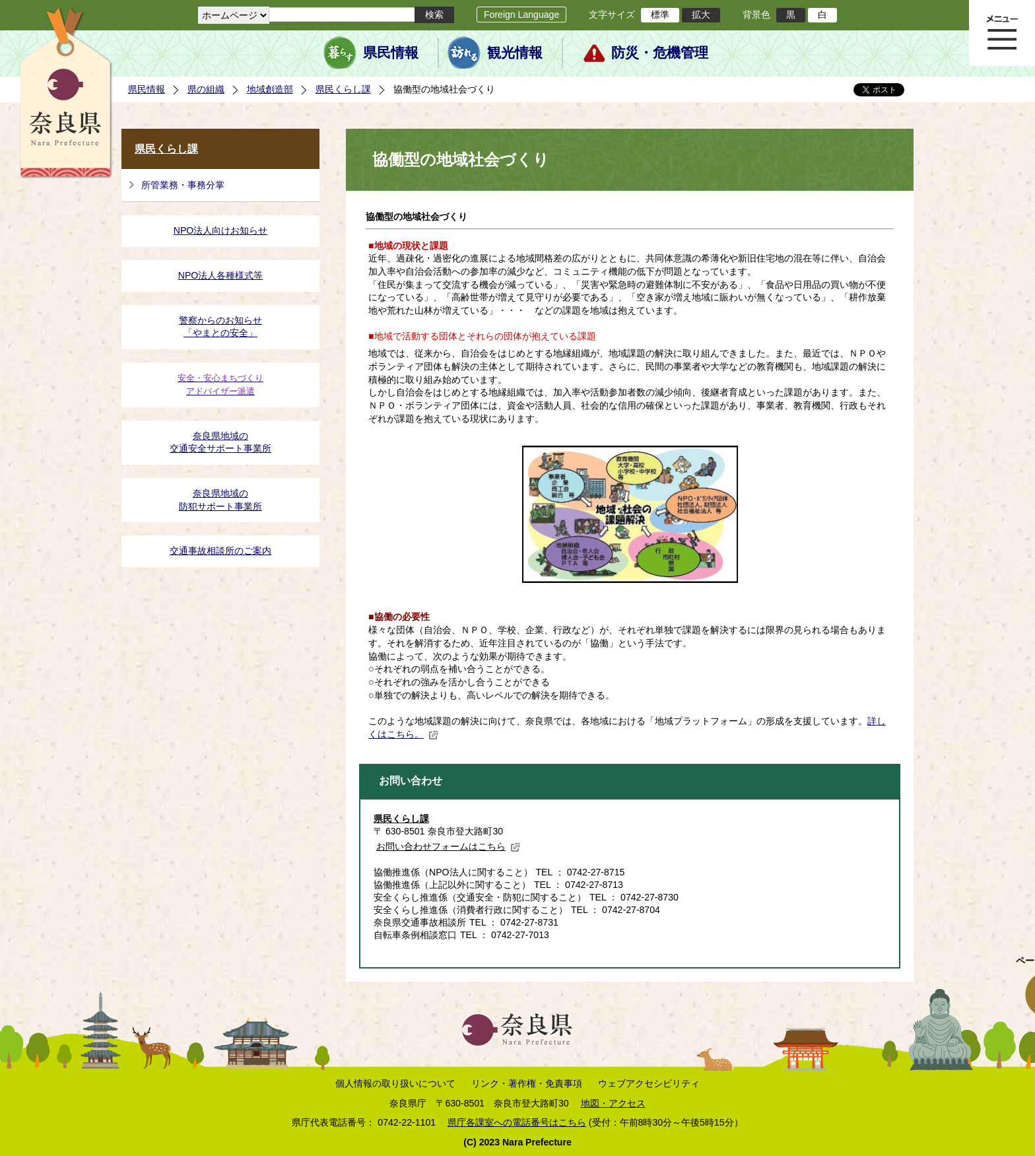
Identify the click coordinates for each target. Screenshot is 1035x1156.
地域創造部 (270, 89)
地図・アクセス (613, 1103)
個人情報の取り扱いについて (395, 1083)
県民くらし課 (343, 89)
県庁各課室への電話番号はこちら (517, 1122)
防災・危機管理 (659, 53)
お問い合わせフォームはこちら (448, 846)
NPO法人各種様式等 (220, 275)
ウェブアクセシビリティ (649, 1083)
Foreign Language (521, 14)
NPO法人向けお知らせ (221, 230)
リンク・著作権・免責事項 (526, 1083)
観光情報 (515, 53)
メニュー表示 (1002, 33)
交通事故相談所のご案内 (220, 550)
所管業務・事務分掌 (182, 185)
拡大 (701, 14)
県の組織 (205, 89)
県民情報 (390, 53)
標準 (660, 14)
